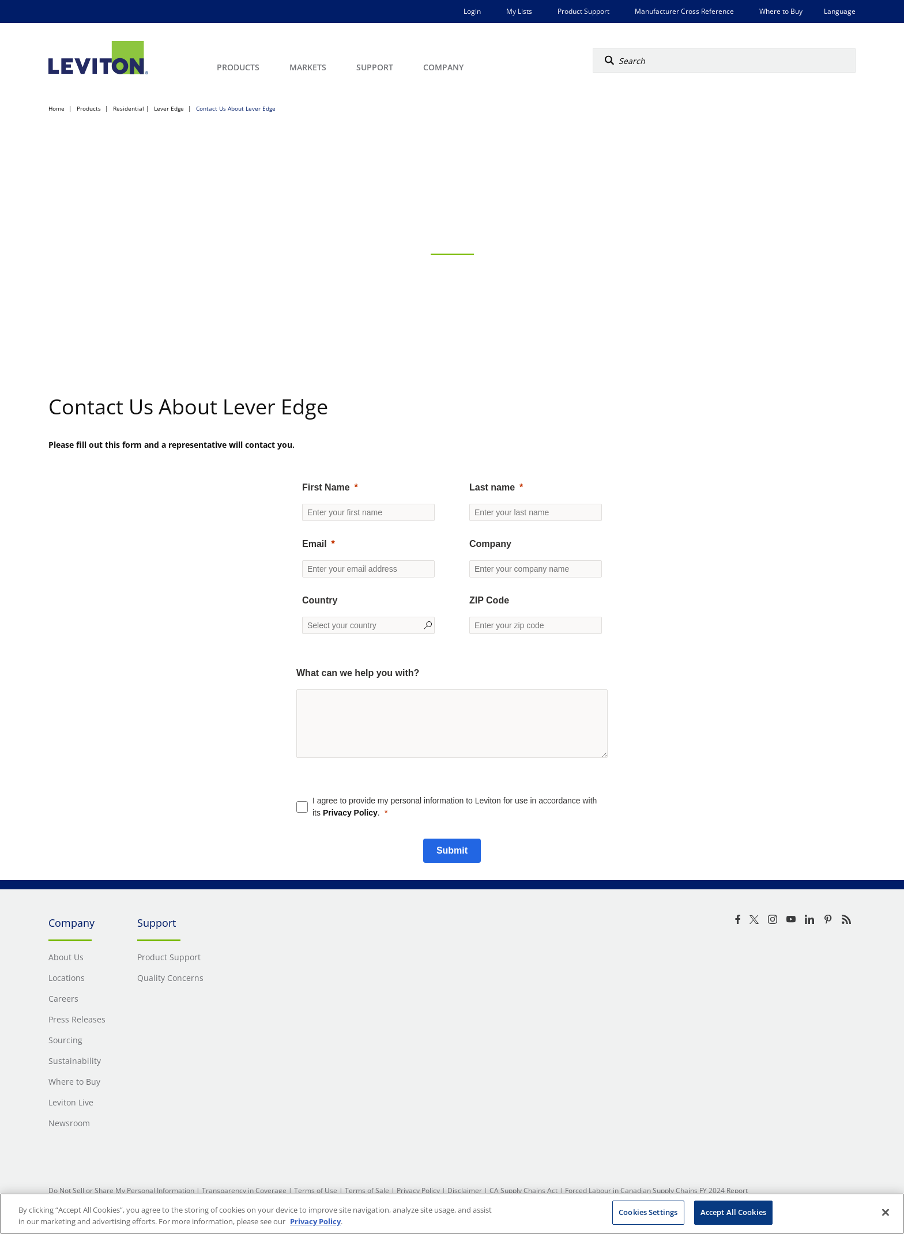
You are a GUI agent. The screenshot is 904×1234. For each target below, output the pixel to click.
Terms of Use (315, 1190)
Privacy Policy (350, 812)
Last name (492, 487)
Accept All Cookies (733, 1212)
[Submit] (452, 851)
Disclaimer (464, 1190)
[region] (452, 1213)
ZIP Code (489, 600)
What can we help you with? (357, 673)
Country (319, 600)
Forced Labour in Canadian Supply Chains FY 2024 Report (656, 1190)
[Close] (885, 1212)
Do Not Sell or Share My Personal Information (121, 1190)
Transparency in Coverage (244, 1190)
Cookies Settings (648, 1212)
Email (314, 544)
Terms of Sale (367, 1190)
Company (490, 544)
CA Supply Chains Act (523, 1190)
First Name (326, 487)
